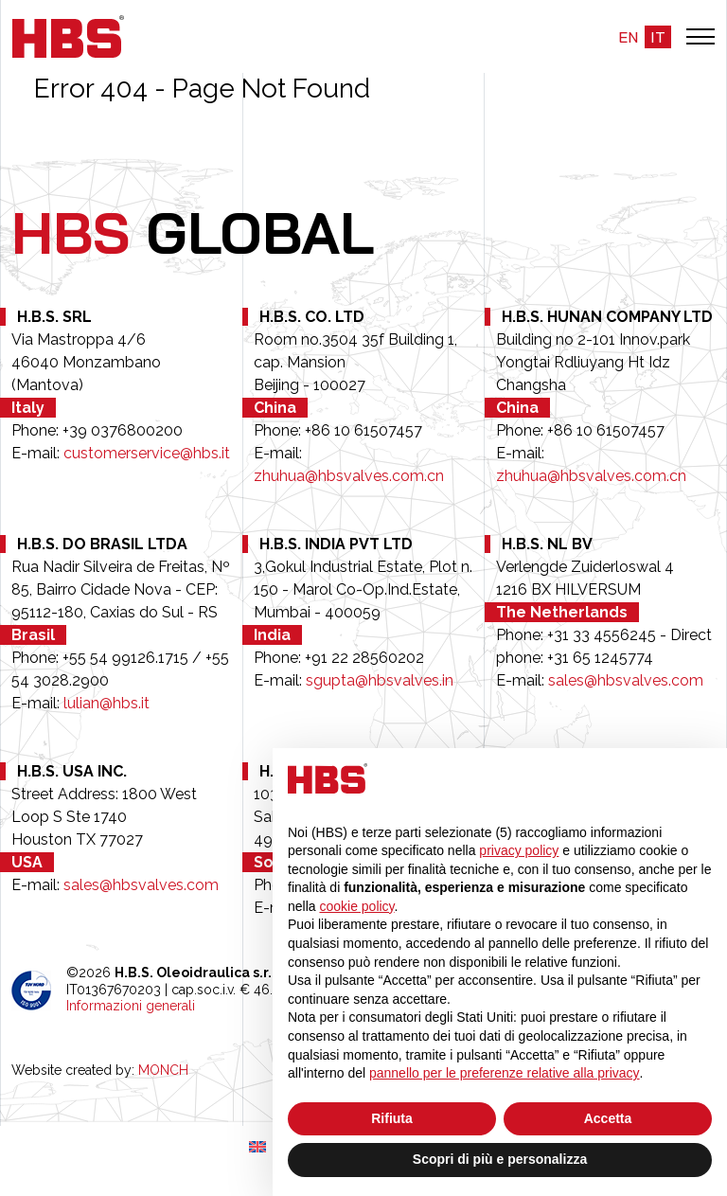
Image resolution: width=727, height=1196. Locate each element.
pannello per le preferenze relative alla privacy (504, 1072)
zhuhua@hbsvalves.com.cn (349, 476)
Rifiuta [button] (392, 1118)
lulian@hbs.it (106, 703)
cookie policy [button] (356, 906)
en (628, 36)
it (657, 36)
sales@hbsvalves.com (625, 680)
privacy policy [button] (519, 850)
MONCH (163, 1070)
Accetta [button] (608, 1118)
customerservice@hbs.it (146, 453)
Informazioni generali (130, 1005)
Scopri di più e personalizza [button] (500, 1159)
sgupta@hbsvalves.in (379, 680)
